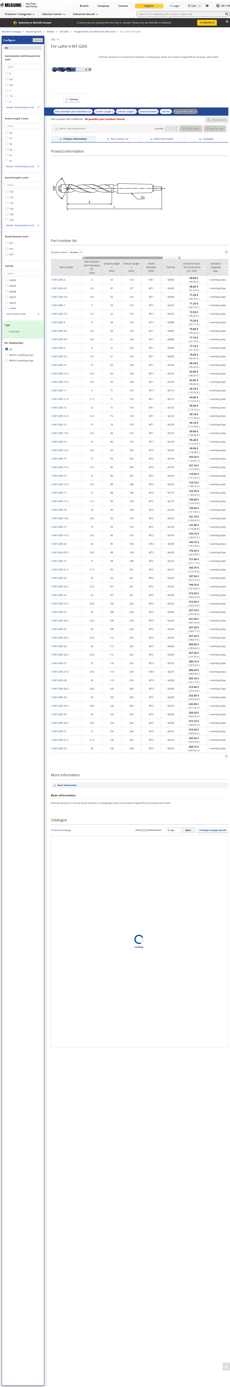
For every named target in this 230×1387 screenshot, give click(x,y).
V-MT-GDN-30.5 (60, 722)
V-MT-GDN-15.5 (60, 467)
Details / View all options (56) (20, 107)
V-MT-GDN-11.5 (60, 399)
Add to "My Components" (72, 128)
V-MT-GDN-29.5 (60, 705)
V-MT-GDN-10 (59, 364)
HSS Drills (64, 31)
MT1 (12, 243)
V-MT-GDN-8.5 (59, 330)
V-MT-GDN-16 (59, 475)
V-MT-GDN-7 (58, 305)
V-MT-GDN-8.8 (59, 339)
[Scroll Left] (83, 258)
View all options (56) (16, 313)
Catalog (73, 99)
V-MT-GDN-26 (59, 646)
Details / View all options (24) (20, 166)
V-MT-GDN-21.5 (60, 569)
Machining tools (34, 31)
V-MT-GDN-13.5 (60, 433)
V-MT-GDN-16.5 (60, 484)
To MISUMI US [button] (207, 22)
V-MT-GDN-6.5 (59, 288)
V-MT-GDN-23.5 (60, 603)
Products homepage (61, 830)
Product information (75, 138)
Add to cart (214, 128)
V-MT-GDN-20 (59, 543)
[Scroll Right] (179, 258)
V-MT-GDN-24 (59, 612)
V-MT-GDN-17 (59, 492)
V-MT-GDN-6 (58, 279)
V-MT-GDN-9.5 (59, 356)
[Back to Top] (226, 1366)
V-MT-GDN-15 (59, 458)
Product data (216, 119)
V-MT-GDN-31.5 (60, 739)
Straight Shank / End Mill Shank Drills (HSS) (94, 31)
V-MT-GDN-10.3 (60, 373)
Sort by (204, 267)
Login (174, 5)
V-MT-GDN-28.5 (60, 688)
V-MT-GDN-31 (59, 731)
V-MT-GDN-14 (59, 441)
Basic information (67, 785)
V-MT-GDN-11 (59, 390)
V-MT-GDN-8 (58, 322)
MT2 (12, 249)
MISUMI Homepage (11, 31)
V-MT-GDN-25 (59, 629)
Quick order (190, 128)
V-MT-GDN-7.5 (59, 313)
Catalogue (208, 138)
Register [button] (149, 5)
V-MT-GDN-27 (59, 663)
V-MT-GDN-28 (59, 680)
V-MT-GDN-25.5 (60, 637)
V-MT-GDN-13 (59, 424)
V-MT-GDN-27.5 (60, 671)
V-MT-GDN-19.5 (60, 535)
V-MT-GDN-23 (59, 595)
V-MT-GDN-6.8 (59, 296)
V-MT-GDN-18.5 (60, 518)
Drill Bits (51, 31)
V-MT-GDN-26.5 (60, 654)
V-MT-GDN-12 (59, 407)
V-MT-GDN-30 (59, 714)
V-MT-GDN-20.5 (60, 552)
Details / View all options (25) (20, 225)
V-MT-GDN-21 (59, 561)
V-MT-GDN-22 (59, 577)
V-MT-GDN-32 (59, 748)
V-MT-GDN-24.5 (60, 620)
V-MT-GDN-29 (59, 697)
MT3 (12, 254)
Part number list (119, 138)
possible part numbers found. (105, 119)
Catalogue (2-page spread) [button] (212, 830)
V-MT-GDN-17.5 (60, 501)
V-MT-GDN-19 (59, 526)
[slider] (144, 830)
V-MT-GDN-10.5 (60, 381)
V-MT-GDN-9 (58, 347)
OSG (53, 39)
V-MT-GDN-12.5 (60, 416)
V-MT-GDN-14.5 (60, 450)
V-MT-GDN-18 (59, 509)
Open (188, 830)
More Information (163, 138)
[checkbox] (23, 73)
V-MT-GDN (14, 331)
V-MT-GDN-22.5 (60, 586)
